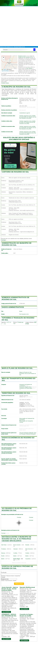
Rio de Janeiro (17, 544)
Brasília (27, 544)
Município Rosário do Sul (19, 46)
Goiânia (27, 553)
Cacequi (3, 240)
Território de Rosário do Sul (16, 393)
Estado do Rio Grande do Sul (25, 57)
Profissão (3, 572)
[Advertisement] (19, 26)
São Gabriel (29, 68)
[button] (3, 57)
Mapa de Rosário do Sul (25, 372)
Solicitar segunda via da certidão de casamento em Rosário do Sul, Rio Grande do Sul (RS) (27, 127)
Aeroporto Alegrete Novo (25, 387)
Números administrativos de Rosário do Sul (15, 298)
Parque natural (4, 428)
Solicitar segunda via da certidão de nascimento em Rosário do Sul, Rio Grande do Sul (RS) (27, 117)
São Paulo (3, 544)
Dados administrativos (13, 307)
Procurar (19, 583)
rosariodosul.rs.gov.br (24, 113)
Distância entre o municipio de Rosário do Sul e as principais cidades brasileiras (16, 539)
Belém (15, 556)
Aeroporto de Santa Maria (25, 388)
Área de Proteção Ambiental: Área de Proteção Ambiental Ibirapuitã (27, 433)
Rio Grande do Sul (24, 314)
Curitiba (15, 553)
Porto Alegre (16, 558)
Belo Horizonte (29, 549)
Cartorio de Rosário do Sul (15, 172)
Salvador (15, 549)
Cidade (3, 577)
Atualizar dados (5, 83)
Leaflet (4, 69)
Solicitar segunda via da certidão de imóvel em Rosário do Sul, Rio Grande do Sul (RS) (27, 133)
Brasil (20, 311)
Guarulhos (28, 558)
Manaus (3, 553)
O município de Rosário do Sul (16, 87)
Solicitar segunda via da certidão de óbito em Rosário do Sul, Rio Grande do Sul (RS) (27, 122)
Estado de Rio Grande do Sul (6, 46)
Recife (2, 556)
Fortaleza (3, 549)
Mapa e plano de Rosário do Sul (17, 368)
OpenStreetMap (5, 70)
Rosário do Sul (22, 56)
